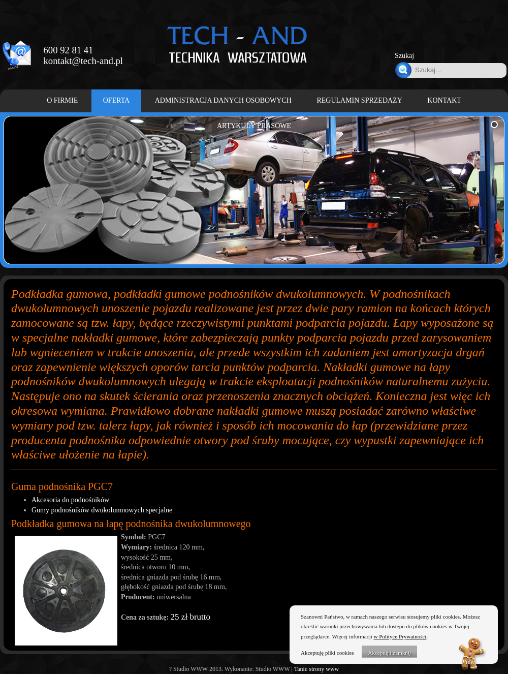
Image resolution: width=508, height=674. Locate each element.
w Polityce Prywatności (400, 636)
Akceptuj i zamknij (389, 653)
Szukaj (404, 55)
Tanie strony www (316, 668)
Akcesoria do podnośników (70, 500)
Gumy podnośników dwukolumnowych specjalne (101, 510)
